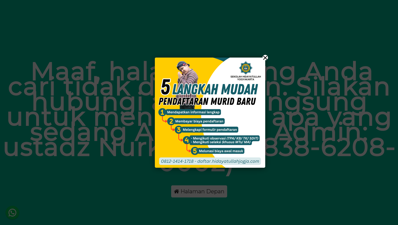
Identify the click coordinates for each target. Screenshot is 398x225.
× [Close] (265, 57)
